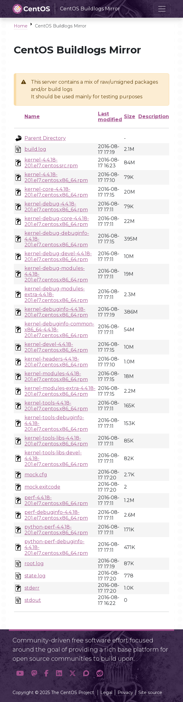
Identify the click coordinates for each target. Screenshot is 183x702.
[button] (20, 673)
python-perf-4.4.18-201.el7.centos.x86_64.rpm (56, 530)
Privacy (125, 692)
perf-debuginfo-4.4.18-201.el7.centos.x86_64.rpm (56, 515)
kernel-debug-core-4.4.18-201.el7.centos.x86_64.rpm (56, 221)
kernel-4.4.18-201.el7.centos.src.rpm (51, 163)
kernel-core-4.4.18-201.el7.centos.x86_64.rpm (56, 192)
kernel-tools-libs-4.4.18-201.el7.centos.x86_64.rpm (56, 441)
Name (32, 116)
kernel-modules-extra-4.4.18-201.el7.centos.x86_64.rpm (59, 391)
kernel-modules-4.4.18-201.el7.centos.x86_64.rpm (56, 376)
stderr (31, 588)
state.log (35, 576)
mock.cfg (35, 475)
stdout (32, 600)
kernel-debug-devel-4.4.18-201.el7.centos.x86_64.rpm (58, 256)
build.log (35, 149)
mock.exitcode (42, 487)
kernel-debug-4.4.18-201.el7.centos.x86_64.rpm (56, 207)
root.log (34, 563)
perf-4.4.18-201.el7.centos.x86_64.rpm (56, 500)
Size (129, 116)
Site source (150, 692)
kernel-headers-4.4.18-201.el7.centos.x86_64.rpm (56, 362)
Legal (106, 692)
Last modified (110, 116)
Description (153, 116)
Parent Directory (45, 138)
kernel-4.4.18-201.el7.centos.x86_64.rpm (56, 177)
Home (21, 26)
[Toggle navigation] (161, 9)
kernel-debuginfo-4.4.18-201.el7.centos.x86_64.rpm (56, 312)
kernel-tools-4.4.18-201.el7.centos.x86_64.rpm (56, 406)
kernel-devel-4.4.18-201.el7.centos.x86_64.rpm (56, 347)
